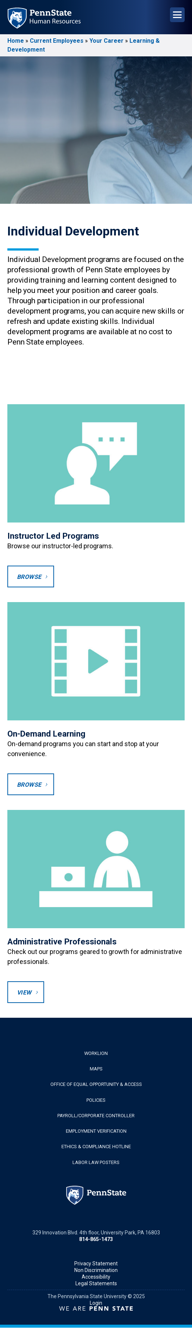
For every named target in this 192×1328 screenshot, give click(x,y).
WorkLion (96, 1053)
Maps (96, 1069)
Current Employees (56, 40)
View (24, 992)
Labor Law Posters (96, 1162)
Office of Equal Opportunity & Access (96, 1084)
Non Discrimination (96, 1270)
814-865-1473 (96, 1239)
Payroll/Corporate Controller (96, 1115)
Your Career (106, 40)
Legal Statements (96, 1283)
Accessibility (96, 1277)
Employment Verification (96, 1131)
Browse (29, 576)
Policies (96, 1100)
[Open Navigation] (177, 14)
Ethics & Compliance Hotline (96, 1146)
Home (15, 40)
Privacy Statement (96, 1263)
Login (96, 1303)
